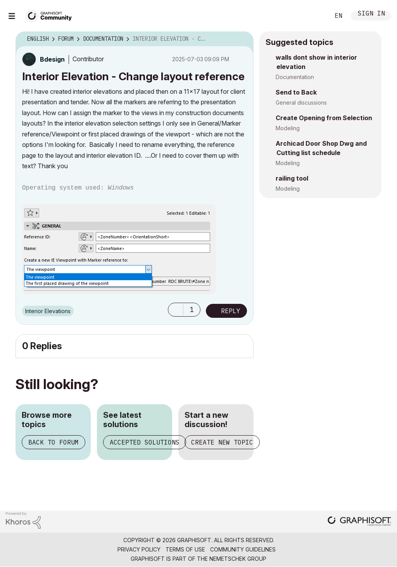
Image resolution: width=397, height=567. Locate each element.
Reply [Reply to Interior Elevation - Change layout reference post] (230, 311)
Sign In (371, 14)
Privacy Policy (139, 549)
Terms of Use (185, 549)
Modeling (288, 128)
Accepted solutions (145, 442)
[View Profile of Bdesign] (52, 59)
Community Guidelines (243, 549)
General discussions (301, 102)
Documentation (295, 77)
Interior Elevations (48, 311)
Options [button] (243, 39)
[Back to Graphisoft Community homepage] (51, 15)
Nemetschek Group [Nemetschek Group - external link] (237, 558)
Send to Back (296, 92)
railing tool (292, 178)
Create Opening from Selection (324, 118)
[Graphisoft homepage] (359, 522)
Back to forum (53, 442)
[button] (175, 309)
